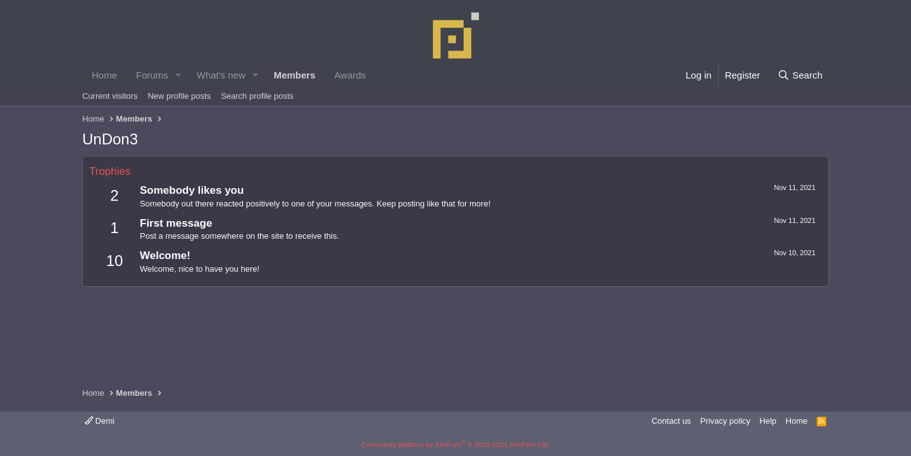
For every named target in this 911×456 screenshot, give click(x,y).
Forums (152, 75)
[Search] (800, 75)
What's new (221, 75)
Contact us (671, 421)
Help (768, 421)
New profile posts (179, 96)
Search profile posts (257, 96)
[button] (178, 75)
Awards (350, 75)
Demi (100, 421)
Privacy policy (725, 421)
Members (295, 75)
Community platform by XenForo (455, 444)
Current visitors (109, 96)
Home (104, 75)
